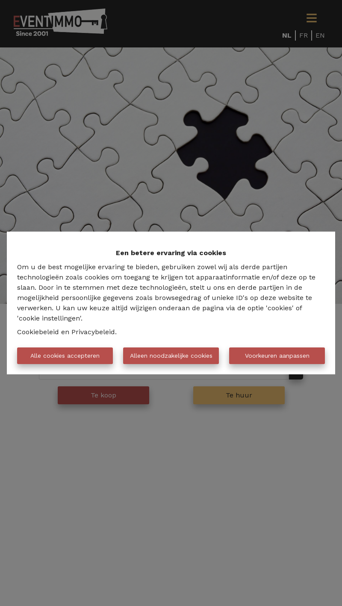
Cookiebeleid (38, 332)
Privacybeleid (93, 332)
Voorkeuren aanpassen (277, 355)
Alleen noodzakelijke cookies (171, 355)
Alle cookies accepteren (65, 355)
